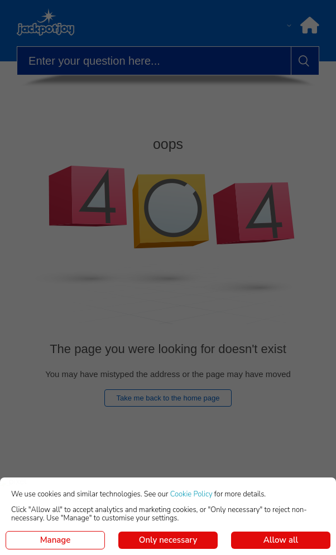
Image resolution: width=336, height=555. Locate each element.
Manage (55, 540)
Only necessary (168, 540)
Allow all (280, 540)
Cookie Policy (191, 494)
